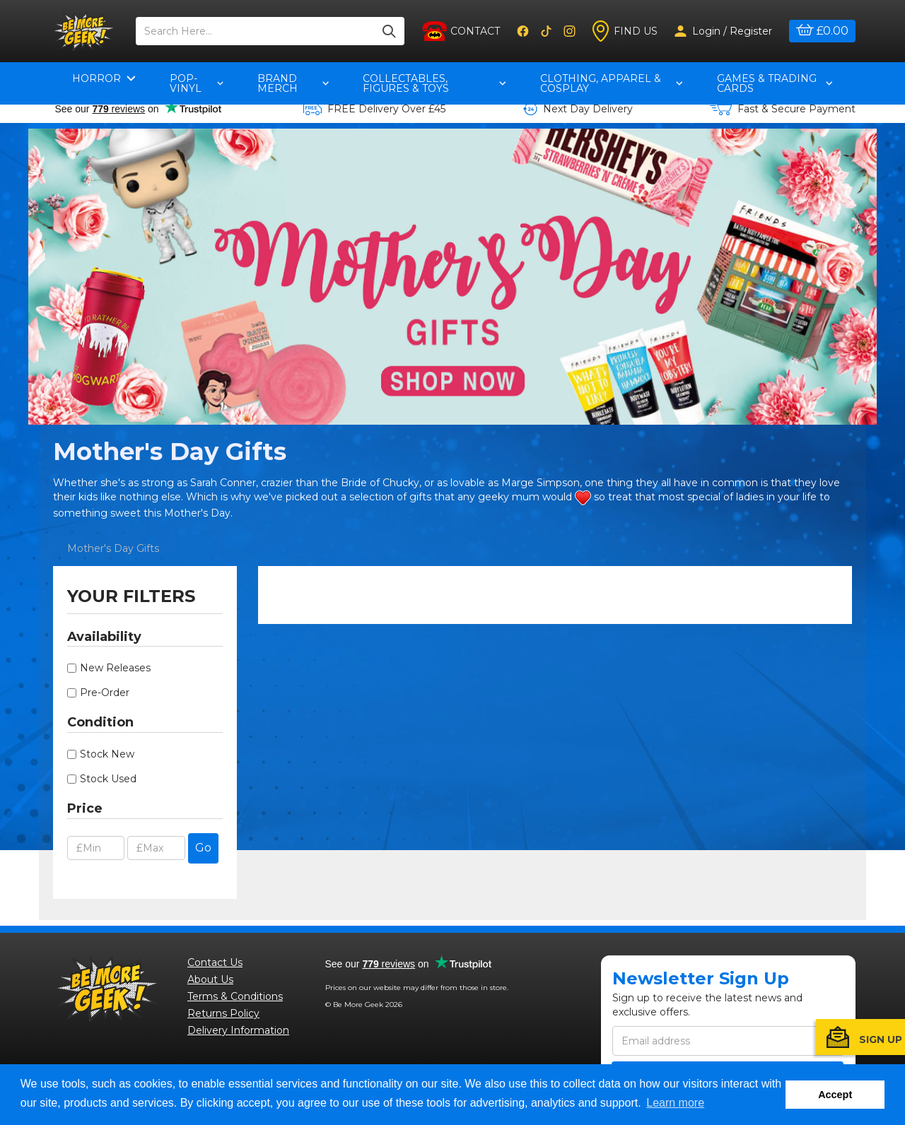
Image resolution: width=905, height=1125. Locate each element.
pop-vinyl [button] (196, 83)
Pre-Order (104, 692)
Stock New (107, 754)
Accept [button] (835, 1094)
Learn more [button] (675, 1103)
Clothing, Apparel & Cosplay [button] (611, 83)
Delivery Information (238, 1030)
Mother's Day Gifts (113, 548)
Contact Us (215, 962)
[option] (452, 277)
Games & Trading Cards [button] (775, 83)
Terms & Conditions (235, 996)
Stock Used (108, 778)
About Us (210, 979)
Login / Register (723, 31)
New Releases (115, 667)
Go (203, 847)
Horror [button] (104, 78)
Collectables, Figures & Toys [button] (434, 83)
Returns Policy (223, 1013)
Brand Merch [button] (293, 83)
